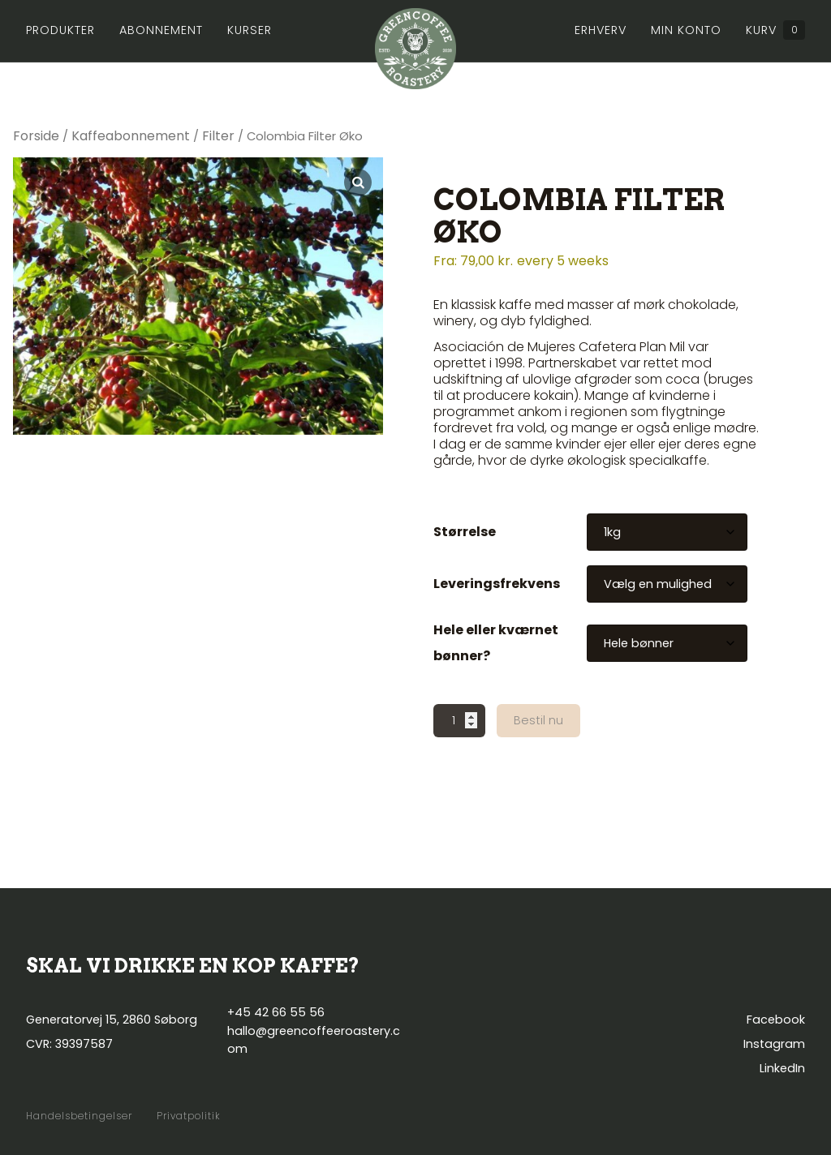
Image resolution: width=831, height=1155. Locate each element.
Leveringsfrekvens (496, 583)
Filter (218, 136)
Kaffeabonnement (130, 136)
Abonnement (161, 30)
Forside (36, 136)
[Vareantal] (459, 720)
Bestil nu (538, 720)
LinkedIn (782, 1068)
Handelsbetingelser (79, 1116)
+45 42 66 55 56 (276, 1012)
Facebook (776, 1019)
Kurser (249, 30)
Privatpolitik (189, 1116)
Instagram (774, 1044)
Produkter (60, 30)
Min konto (686, 30)
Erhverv (600, 30)
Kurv (775, 30)
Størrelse (464, 531)
